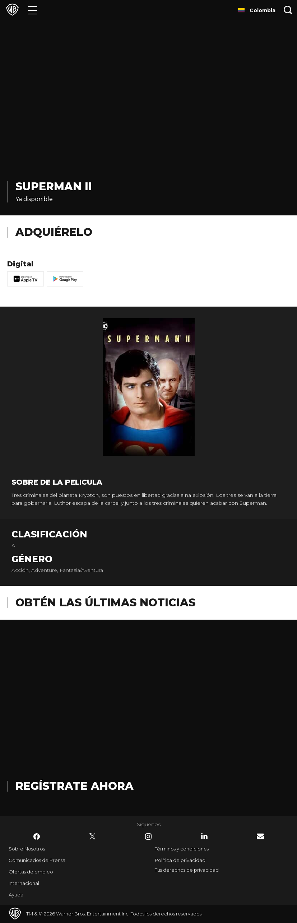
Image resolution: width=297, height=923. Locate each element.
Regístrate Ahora (74, 786)
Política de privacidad (180, 860)
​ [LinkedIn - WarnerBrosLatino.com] (204, 836)
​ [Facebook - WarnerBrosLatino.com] (36, 836)
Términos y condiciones (182, 849)
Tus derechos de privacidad (187, 870)
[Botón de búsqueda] (288, 10)
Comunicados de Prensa (37, 860)
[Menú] (32, 10)
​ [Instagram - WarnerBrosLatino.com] (148, 836)
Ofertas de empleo (31, 872)
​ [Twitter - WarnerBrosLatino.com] (92, 836)
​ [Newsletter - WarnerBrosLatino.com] (260, 836)
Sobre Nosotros (27, 849)
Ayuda (16, 895)
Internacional (24, 883)
